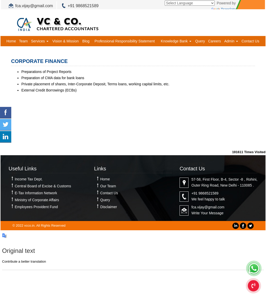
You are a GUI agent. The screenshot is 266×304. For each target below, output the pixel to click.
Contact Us (250, 41)
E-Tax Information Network (36, 193)
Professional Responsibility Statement (124, 41)
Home (11, 41)
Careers (214, 41)
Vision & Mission (65, 41)
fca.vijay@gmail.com (34, 6)
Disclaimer (108, 207)
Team (23, 41)
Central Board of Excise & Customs (43, 186)
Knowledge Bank (176, 41)
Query (200, 41)
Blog (86, 41)
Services (39, 41)
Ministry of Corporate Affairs (37, 200)
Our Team (108, 186)
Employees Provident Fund (36, 207)
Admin (231, 41)
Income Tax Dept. (29, 179)
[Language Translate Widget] (190, 3)
